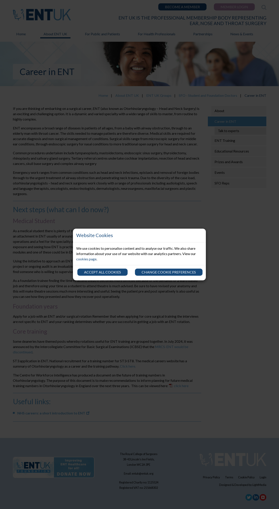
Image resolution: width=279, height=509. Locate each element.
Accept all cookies (102, 272)
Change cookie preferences (169, 272)
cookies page (86, 259)
